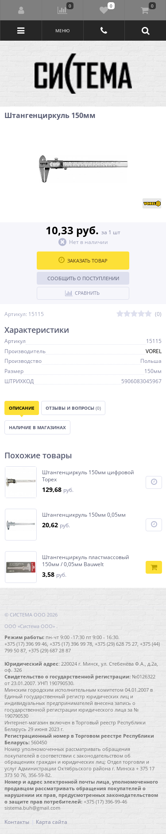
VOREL (154, 351)
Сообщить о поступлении (83, 278)
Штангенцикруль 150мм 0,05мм (84, 514)
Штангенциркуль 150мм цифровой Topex (88, 476)
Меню (62, 30)
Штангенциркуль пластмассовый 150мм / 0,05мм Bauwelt (85, 560)
